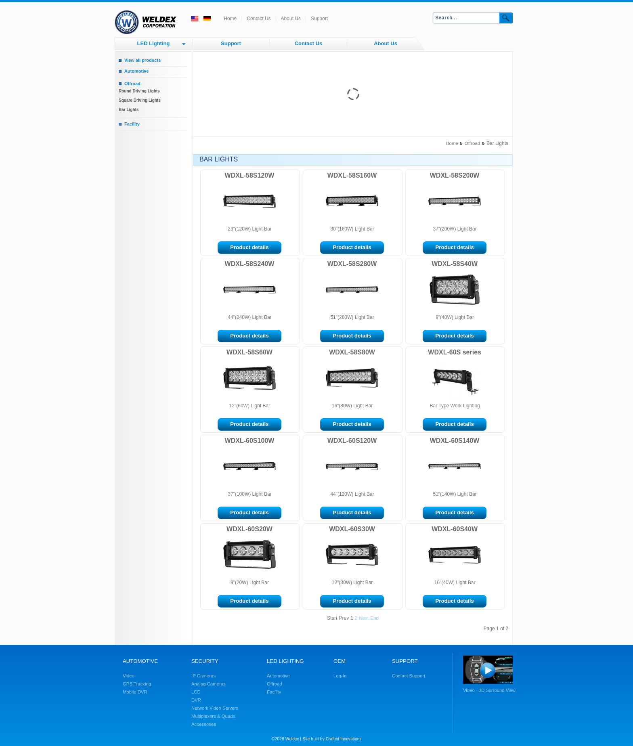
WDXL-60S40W (455, 529)
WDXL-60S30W (352, 529)
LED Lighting (153, 43)
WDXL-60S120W (352, 440)
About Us (291, 18)
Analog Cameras (208, 683)
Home (230, 18)
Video (128, 675)
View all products (142, 60)
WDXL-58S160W (352, 175)
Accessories (203, 724)
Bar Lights (128, 109)
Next (364, 617)
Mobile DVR (135, 691)
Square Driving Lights (140, 100)
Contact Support (408, 675)
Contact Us (258, 18)
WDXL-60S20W (249, 529)
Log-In (339, 675)
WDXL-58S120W (250, 175)
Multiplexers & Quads (213, 716)
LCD (196, 691)
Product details (249, 247)
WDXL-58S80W (352, 352)
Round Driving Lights (139, 91)
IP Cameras (203, 675)
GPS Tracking (137, 683)
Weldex (292, 739)
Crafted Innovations (344, 739)
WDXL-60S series (454, 352)
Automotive (136, 71)
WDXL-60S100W (250, 440)
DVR (196, 700)
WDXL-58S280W (352, 263)
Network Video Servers (214, 708)
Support (319, 18)
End (374, 617)
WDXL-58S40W (455, 263)
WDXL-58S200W (455, 175)
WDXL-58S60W (249, 352)
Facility (132, 124)
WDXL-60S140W (455, 440)
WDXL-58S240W (250, 263)
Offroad (132, 83)
